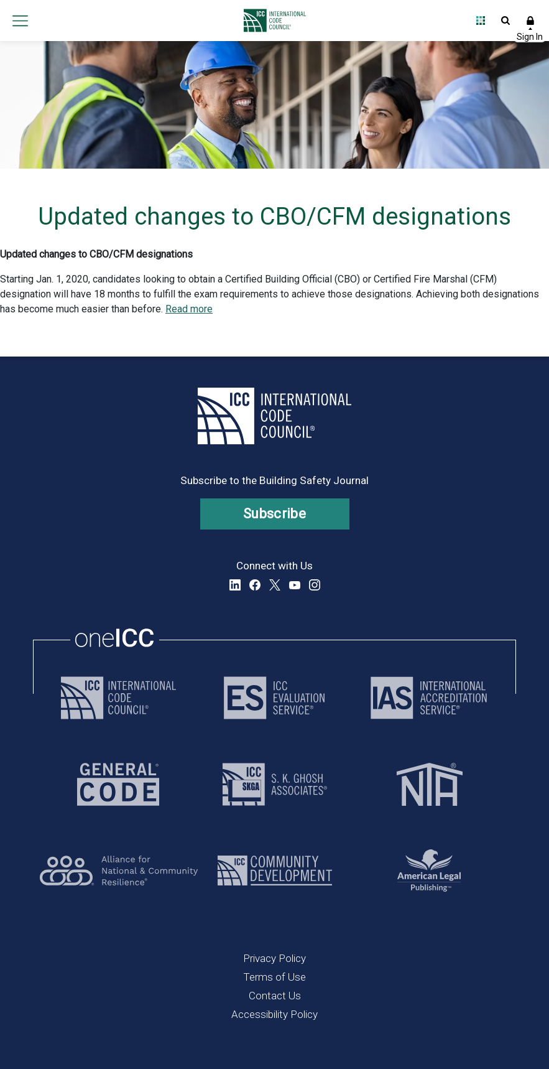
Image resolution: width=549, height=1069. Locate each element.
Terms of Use (274, 977)
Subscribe (274, 513)
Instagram (314, 584)
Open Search (505, 20)
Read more (189, 309)
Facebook (254, 584)
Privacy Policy (274, 958)
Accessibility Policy (274, 1014)
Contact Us (275, 995)
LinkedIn (235, 584)
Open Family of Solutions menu (480, 20)
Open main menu (20, 20)
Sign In (530, 20)
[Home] (271, 20)
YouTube (294, 584)
